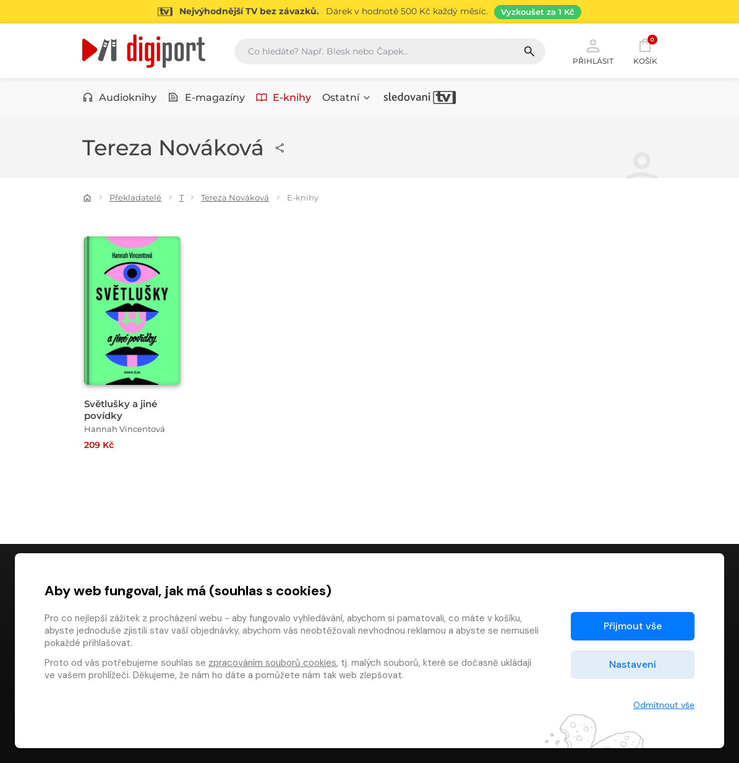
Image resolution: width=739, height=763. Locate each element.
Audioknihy (119, 97)
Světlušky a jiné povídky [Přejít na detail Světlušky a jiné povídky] (120, 409)
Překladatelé (135, 197)
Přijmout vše (633, 625)
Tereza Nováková (235, 197)
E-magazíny (206, 97)
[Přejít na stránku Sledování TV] (369, 12)
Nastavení (632, 664)
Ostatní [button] (347, 97)
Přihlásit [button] (593, 51)
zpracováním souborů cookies (272, 663)
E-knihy (284, 97)
